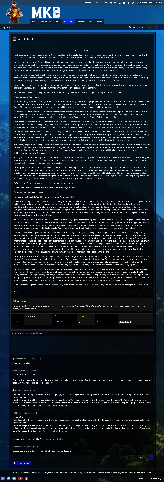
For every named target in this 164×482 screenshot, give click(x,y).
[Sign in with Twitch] (115, 2)
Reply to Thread (21, 463)
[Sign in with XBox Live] (132, 2)
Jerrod (17, 390)
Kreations (68, 21)
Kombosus (19, 447)
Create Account (92, 2)
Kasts (91, 21)
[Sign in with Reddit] (124, 2)
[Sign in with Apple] (128, 2)
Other (81, 316)
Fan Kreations (138, 27)
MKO (34, 21)
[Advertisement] (79, 346)
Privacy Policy (155, 479)
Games (57, 21)
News (99, 21)
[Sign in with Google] (119, 2)
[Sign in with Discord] (111, 2)
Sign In (104, 2)
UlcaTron (18, 413)
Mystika (42, 333)
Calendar (81, 21)
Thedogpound (20, 359)
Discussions (45, 21)
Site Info (141, 479)
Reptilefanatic (20, 370)
